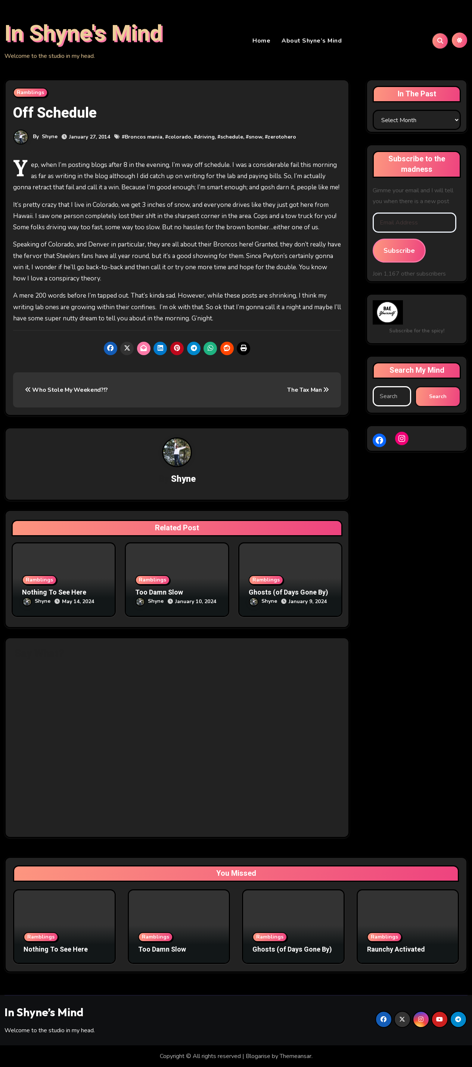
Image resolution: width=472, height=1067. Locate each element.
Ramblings (30, 93)
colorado (179, 137)
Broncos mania (143, 137)
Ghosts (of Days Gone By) (288, 594)
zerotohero (282, 137)
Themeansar (295, 1056)
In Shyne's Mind (83, 34)
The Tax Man (308, 391)
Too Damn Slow (159, 594)
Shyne (50, 137)
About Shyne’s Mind (312, 41)
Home (261, 41)
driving (206, 137)
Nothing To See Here (54, 594)
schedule (231, 137)
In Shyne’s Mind (43, 1012)
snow (255, 137)
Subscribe (399, 251)
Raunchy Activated (396, 949)
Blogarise (258, 1056)
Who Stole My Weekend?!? (66, 391)
